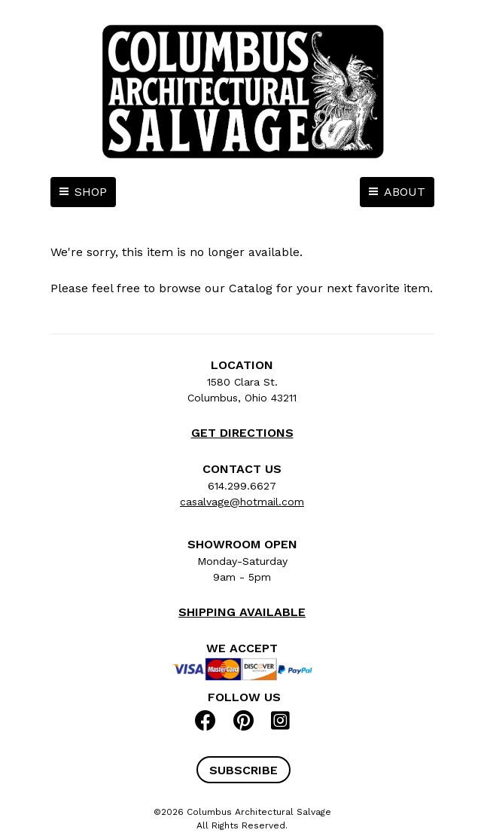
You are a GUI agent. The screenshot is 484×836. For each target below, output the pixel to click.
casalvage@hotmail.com (242, 502)
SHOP (91, 192)
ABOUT (404, 192)
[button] (243, 769)
